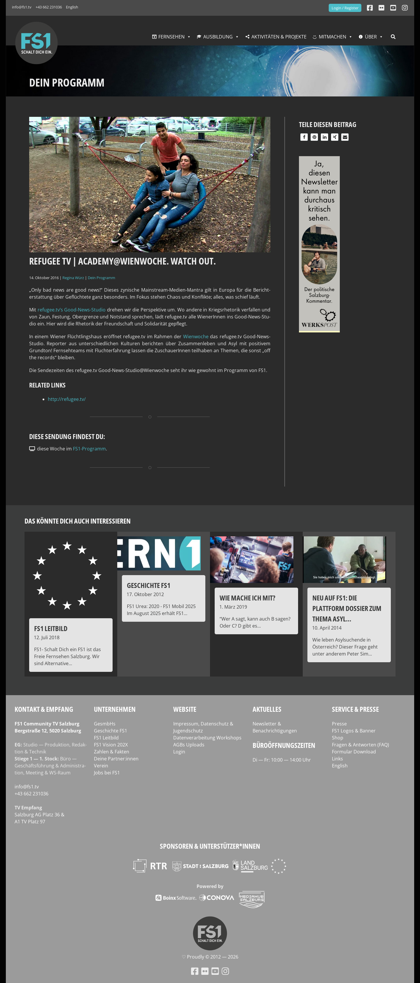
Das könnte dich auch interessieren (77, 521)
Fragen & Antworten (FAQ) (360, 744)
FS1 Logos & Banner (354, 730)
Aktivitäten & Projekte (279, 37)
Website (184, 709)
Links (337, 758)
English (72, 7)
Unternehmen (115, 709)
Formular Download (354, 751)
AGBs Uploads (188, 744)
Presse (339, 723)
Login (179, 751)
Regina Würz (73, 277)
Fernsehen (171, 37)
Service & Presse (355, 709)
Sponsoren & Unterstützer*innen (210, 846)
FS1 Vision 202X (111, 744)
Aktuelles (267, 709)
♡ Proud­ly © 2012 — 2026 (210, 957)
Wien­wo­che (196, 336)
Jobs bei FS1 (107, 772)
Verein (101, 765)
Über (371, 37)
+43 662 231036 (49, 7)
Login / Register (345, 7)
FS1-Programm (89, 448)
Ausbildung (218, 37)
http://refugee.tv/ (67, 399)
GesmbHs (105, 723)
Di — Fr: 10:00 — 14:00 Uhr (282, 760)
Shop (337, 737)
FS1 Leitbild (106, 737)
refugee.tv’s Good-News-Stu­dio (72, 309)
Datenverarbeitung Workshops (207, 737)
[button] (304, 137)
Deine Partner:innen (116, 758)
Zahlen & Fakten (111, 751)
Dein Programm (101, 277)
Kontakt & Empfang (44, 709)
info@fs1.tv (22, 7)
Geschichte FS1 (110, 730)
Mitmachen (332, 37)
